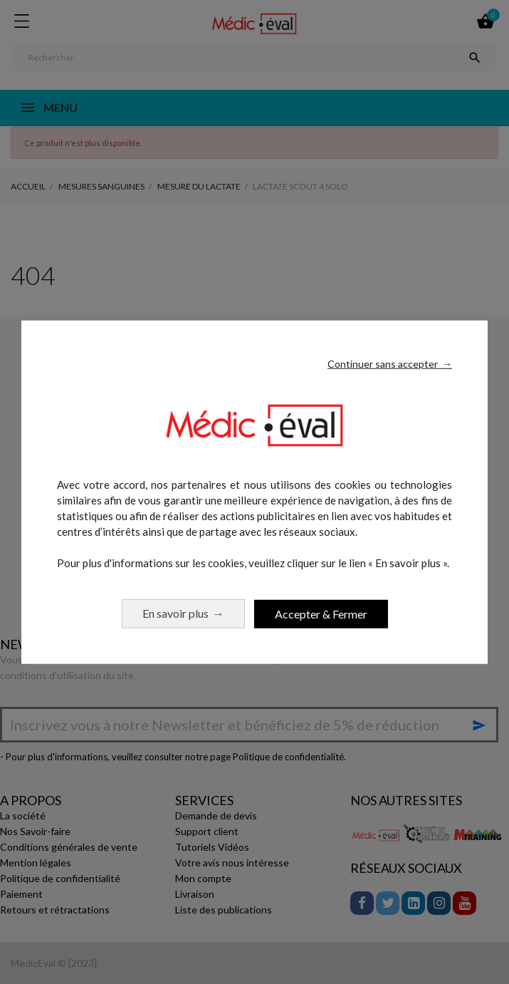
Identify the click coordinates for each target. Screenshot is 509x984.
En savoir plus (183, 613)
